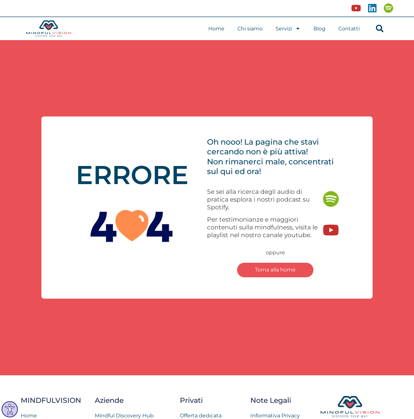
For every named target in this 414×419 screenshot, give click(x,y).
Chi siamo (250, 29)
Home (216, 29)
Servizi (288, 28)
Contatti (349, 29)
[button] (380, 29)
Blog (319, 29)
